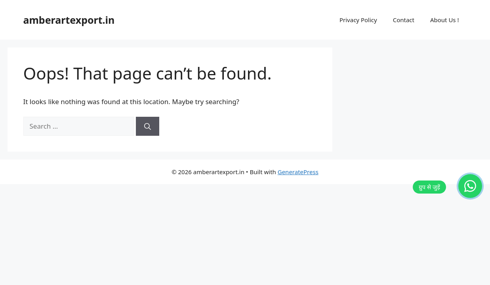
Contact (403, 20)
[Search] (147, 126)
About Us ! (444, 20)
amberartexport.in (69, 20)
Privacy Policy (358, 20)
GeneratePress (298, 172)
